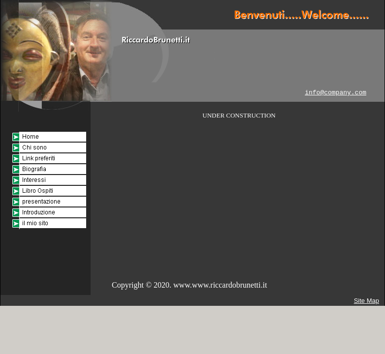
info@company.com (335, 92)
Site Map (366, 300)
